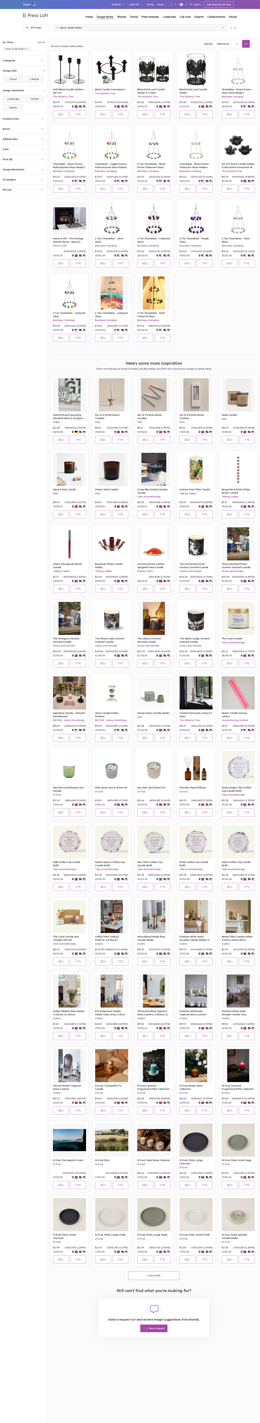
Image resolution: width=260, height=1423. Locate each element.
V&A (139, 717)
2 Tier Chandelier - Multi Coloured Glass (151, 315)
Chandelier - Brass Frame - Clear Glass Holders (237, 91)
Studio (233, 16)
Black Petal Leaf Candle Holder (193, 91)
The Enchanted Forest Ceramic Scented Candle (193, 566)
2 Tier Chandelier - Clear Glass (109, 240)
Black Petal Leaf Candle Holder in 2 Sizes (151, 91)
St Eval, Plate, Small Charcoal (64, 1236)
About (162, 4)
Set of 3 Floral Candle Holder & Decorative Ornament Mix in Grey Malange (238, 166)
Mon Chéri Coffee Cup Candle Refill (149, 864)
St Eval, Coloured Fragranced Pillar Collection (238, 1087)
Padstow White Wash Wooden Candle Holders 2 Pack (194, 938)
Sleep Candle (229, 414)
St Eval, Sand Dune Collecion (153, 1160)
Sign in (195, 4)
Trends (134, 16)
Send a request (154, 1328)
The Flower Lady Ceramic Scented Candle (109, 640)
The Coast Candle (232, 638)
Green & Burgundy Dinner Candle (67, 566)
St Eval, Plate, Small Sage (236, 1160)
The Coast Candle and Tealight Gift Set (66, 938)
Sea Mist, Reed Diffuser (192, 787)
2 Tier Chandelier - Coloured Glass (153, 240)
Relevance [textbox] (223, 43)
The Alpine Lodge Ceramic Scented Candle (194, 640)
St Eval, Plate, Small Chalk (194, 1234)
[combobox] (227, 44)
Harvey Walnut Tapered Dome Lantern (67, 1087)
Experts (199, 16)
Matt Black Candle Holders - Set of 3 (69, 91)
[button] (29, 4)
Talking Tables (187, 493)
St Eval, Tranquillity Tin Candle (108, 1087)
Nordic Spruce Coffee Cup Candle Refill (110, 864)
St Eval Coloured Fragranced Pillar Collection (153, 1087)
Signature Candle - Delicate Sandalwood (69, 715)
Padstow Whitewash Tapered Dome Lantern (192, 1013)
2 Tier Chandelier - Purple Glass (194, 240)
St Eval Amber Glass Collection (190, 1087)
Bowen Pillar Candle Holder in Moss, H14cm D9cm (237, 938)
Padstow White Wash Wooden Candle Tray (234, 1013)
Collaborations (216, 16)
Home (89, 16)
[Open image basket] (233, 27)
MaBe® (57, 422)
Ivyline (99, 943)
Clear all (41, 42)
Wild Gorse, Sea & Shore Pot (111, 787)
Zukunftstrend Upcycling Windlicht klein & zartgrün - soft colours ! (68, 416)
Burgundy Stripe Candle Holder (109, 566)
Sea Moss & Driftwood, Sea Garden (68, 789)
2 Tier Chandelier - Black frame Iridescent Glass (151, 166)
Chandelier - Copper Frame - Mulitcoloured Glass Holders (111, 166)
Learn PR (136, 4)
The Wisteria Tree (63, 96)
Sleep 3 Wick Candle (64, 489)
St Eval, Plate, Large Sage (152, 1234)
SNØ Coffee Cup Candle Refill (66, 864)
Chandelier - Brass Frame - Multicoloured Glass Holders (69, 166)
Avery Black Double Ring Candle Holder (151, 938)
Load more (154, 1275)
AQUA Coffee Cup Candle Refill (236, 864)
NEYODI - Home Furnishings (69, 720)
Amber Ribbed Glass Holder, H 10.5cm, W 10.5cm (69, 1013)
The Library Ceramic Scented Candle (149, 640)
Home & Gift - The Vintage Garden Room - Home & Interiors (68, 240)
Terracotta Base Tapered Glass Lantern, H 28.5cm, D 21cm (152, 1013)
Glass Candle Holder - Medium (107, 715)
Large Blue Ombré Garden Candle (152, 491)
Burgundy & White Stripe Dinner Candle (236, 491)
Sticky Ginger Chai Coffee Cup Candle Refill (236, 789)
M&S (97, 422)
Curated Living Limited (235, 720)
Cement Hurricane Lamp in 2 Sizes (195, 715)
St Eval (57, 794)
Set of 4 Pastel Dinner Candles (107, 416)
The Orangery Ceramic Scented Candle (66, 640)
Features (119, 4)
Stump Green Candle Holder (153, 713)
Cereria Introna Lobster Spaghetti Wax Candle (151, 566)
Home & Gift (60, 245)
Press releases (150, 16)
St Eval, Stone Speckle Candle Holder (234, 1236)
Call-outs (185, 16)
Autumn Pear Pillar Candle (194, 489)
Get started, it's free (219, 4)
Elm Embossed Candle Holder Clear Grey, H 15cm (110, 1013)
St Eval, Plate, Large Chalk (110, 1234)
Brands (121, 16)
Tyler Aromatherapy (149, 496)
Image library (105, 16)
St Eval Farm (102, 1160)
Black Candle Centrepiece (110, 89)
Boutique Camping (232, 96)
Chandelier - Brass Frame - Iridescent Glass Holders (194, 166)
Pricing (150, 4)
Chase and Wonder (190, 571)
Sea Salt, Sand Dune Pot (151, 787)
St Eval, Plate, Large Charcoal (191, 1162)
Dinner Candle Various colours (234, 715)
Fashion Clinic (145, 571)
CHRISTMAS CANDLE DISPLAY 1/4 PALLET (107, 938)
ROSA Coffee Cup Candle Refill (193, 864)
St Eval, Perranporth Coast (68, 1160)
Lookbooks (169, 16)
